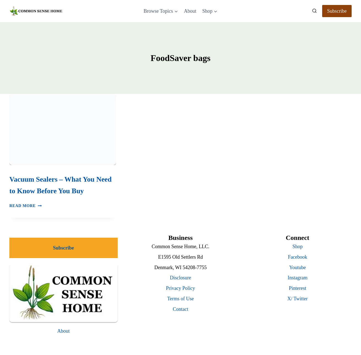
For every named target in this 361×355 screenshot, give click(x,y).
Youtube (297, 267)
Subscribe (337, 11)
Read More (25, 205)
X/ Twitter (297, 298)
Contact (180, 309)
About (190, 11)
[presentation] (62, 129)
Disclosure (180, 277)
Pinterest (297, 288)
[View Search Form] (314, 11)
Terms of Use (180, 298)
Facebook (297, 257)
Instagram (298, 277)
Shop (297, 246)
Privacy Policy (180, 288)
